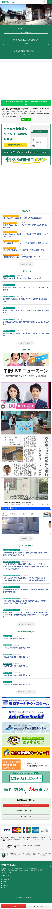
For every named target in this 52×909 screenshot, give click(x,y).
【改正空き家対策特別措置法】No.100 (17, 639)
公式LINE (5, 887)
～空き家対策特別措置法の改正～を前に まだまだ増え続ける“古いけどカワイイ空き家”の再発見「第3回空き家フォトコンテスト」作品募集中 (25, 566)
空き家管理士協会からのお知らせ (11, 216)
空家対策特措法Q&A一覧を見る (26, 692)
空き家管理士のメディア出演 (10, 222)
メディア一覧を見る (26, 538)
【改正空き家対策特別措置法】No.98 (16, 657)
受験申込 (26, 43)
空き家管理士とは (26, 32)
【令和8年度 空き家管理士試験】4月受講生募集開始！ (23, 218)
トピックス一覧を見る (26, 343)
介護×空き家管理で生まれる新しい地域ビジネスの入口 (23, 278)
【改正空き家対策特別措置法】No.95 (16, 684)
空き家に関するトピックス (10, 247)
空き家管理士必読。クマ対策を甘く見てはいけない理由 (24, 250)
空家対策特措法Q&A (7, 636)
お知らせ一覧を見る (26, 264)
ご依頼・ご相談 (26, 54)
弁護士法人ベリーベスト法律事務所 (21, 855)
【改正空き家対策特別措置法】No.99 (16, 648)
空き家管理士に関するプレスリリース (11, 550)
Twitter (4, 881)
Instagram (5, 885)
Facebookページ (7, 879)
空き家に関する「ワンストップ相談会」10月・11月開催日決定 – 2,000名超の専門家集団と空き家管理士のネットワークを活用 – (27, 614)
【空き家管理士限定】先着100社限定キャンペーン (22, 257)
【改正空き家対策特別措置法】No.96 (16, 675)
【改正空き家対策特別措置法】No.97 (16, 666)
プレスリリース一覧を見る (26, 624)
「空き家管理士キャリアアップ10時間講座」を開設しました (25, 243)
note (4, 883)
